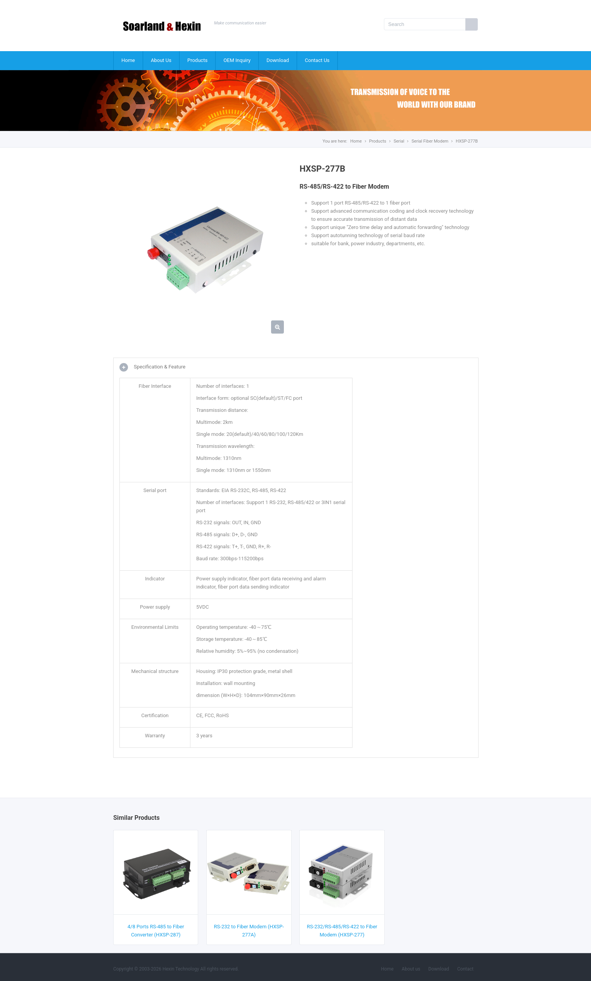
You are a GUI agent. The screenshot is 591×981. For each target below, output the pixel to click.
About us (411, 969)
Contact (465, 969)
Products (197, 60)
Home (128, 60)
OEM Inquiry (237, 60)
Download (277, 60)
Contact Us (317, 60)
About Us (161, 60)
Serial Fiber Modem (429, 141)
